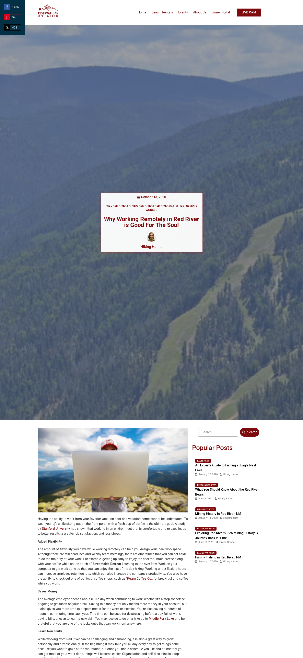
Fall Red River (116, 205)
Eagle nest (203, 461)
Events (183, 12)
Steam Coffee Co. (139, 578)
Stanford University (56, 529)
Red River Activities (169, 205)
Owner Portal (220, 12)
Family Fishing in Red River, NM (218, 557)
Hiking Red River (141, 205)
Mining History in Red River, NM (218, 514)
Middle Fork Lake (161, 619)
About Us (199, 12)
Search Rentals (162, 12)
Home (142, 12)
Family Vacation (205, 528)
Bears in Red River (206, 485)
